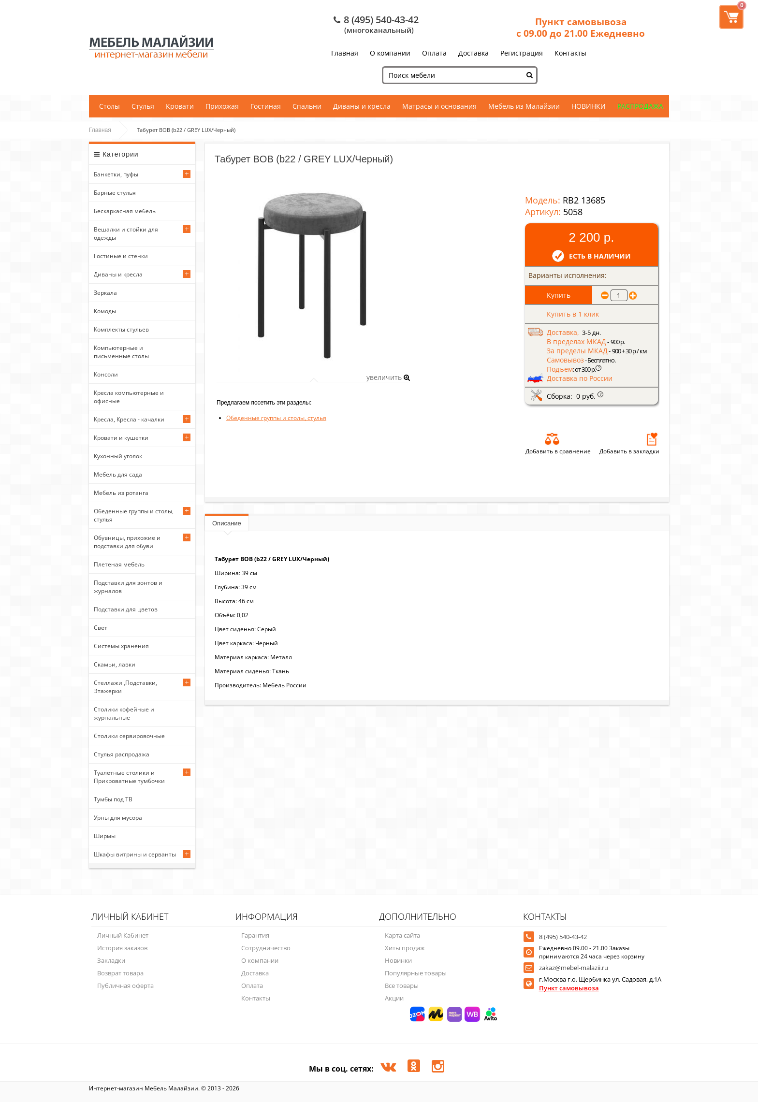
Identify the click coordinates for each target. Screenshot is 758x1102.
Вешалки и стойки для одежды (126, 233)
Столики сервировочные (129, 736)
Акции (394, 998)
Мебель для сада (118, 474)
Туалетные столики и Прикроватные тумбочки (129, 776)
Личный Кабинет (122, 935)
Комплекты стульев (121, 329)
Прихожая (222, 106)
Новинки (398, 960)
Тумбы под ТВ (113, 799)
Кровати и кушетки (121, 438)
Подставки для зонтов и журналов (128, 587)
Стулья (142, 106)
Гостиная (265, 106)
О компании (390, 53)
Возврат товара (120, 973)
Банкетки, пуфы (116, 174)
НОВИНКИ (588, 106)
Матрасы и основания (439, 106)
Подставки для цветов (126, 609)
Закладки (111, 960)
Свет (100, 628)
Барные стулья (115, 192)
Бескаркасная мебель (125, 211)
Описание (226, 523)
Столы (109, 106)
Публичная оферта (125, 985)
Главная (344, 53)
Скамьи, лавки (114, 664)
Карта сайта (402, 935)
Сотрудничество (266, 947)
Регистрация (521, 53)
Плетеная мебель (119, 564)
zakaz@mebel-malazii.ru (573, 967)
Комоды (105, 311)
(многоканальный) (379, 30)
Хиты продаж (405, 947)
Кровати (180, 106)
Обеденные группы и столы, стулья (134, 515)
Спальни (306, 106)
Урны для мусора (118, 817)
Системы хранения (121, 646)
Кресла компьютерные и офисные (129, 397)
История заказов (122, 947)
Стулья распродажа (121, 754)
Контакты (570, 53)
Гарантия (255, 935)
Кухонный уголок (118, 456)
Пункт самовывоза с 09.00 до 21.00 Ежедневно (580, 27)
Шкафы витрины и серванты (135, 854)
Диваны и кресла (362, 106)
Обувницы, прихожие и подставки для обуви (127, 542)
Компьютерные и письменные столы (121, 352)
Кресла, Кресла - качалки (129, 419)
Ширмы (105, 836)
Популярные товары (416, 973)
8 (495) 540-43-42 (381, 19)
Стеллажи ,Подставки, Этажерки (125, 687)
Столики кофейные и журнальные (124, 713)
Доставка (473, 53)
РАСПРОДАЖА (640, 106)
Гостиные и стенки (121, 256)
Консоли (106, 374)
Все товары (402, 985)
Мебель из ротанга (121, 493)
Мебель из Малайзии (524, 106)
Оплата (434, 53)
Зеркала (105, 293)
